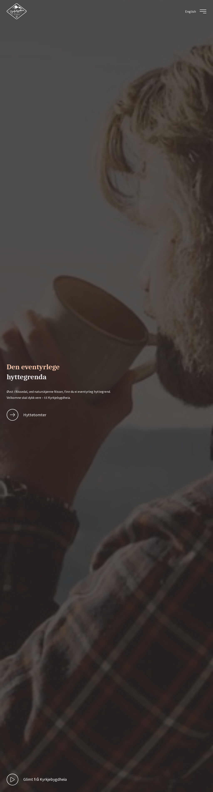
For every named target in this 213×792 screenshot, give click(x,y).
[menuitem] (190, 11)
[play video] (37, 779)
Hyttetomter (26, 415)
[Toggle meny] (203, 11)
